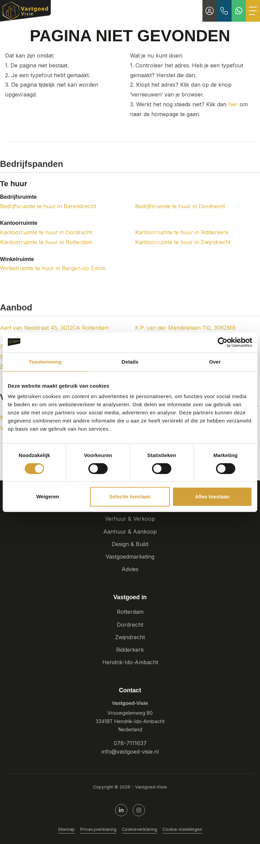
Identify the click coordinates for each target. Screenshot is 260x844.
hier (233, 104)
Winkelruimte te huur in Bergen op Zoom (53, 268)
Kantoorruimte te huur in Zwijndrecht (183, 242)
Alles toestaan (212, 496)
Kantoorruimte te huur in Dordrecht (46, 232)
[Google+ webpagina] (139, 810)
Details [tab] (130, 362)
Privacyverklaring (98, 829)
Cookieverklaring (139, 829)
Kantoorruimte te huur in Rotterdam (46, 242)
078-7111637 (130, 743)
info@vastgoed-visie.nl (130, 751)
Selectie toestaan (130, 496)
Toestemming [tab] (45, 362)
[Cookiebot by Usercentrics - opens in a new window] (222, 342)
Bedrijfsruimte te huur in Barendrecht (48, 206)
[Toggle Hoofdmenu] (253, 11)
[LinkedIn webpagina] (121, 810)
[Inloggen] (209, 11)
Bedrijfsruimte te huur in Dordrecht (180, 206)
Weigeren (47, 496)
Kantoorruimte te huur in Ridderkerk (182, 232)
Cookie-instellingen (182, 829)
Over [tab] (215, 362)
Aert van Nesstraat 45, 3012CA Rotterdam (54, 327)
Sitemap (66, 829)
